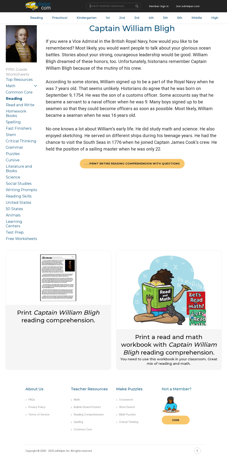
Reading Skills (19, 196)
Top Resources (19, 79)
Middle (196, 18)
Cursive (13, 160)
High (214, 18)
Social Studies (19, 183)
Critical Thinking (21, 141)
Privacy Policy (35, 407)
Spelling (13, 122)
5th (165, 18)
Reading (36, 18)
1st (108, 18)
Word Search (125, 407)
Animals (13, 215)
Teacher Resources (89, 389)
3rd (136, 18)
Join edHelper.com (188, 6)
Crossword (124, 399)
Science (13, 177)
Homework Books (16, 113)
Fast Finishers (19, 128)
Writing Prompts (21, 190)
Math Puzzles (126, 414)
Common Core (19, 92)
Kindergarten (86, 18)
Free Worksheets (21, 238)
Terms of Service (37, 414)
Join (175, 420)
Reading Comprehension (87, 414)
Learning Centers (14, 223)
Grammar (14, 147)
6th (179, 18)
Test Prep (15, 232)
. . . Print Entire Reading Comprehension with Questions (132, 163)
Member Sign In (159, 6)
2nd (122, 18)
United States (18, 202)
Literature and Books (19, 168)
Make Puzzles (129, 389)
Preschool (59, 18)
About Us (34, 389)
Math (10, 86)
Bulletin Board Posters (86, 407)
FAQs (30, 399)
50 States (14, 209)
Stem (11, 134)
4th (151, 18)
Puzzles (13, 153)
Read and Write (20, 105)
